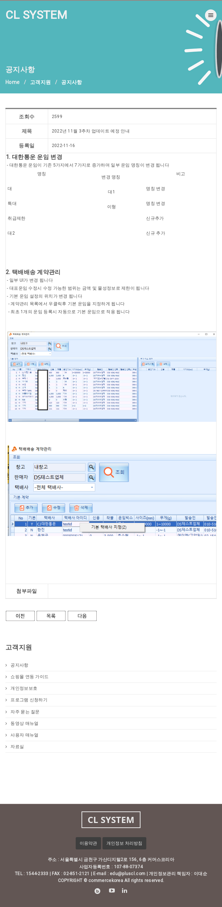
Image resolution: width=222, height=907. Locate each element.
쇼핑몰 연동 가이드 (27, 676)
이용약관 (88, 843)
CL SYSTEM (36, 15)
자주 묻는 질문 (22, 711)
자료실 (14, 746)
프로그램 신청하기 (26, 699)
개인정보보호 (21, 688)
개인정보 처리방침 (124, 843)
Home (12, 82)
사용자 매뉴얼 (21, 735)
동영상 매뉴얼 (21, 723)
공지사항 (17, 665)
